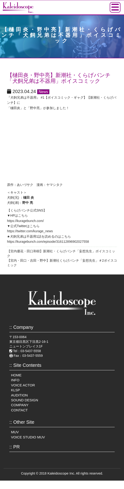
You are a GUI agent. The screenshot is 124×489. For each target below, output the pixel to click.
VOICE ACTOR (23, 385)
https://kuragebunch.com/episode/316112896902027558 (48, 241)
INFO (15, 380)
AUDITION (19, 395)
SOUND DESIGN (24, 400)
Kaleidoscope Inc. (61, 473)
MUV (15, 432)
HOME (16, 375)
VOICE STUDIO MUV (28, 437)
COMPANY (20, 405)
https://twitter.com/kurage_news (30, 231)
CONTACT (19, 410)
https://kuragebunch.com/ (25, 221)
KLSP (15, 390)
